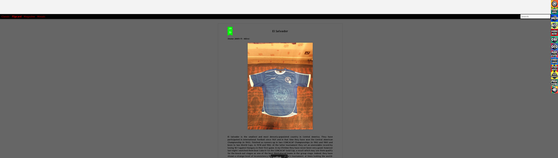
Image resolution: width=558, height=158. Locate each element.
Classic (5, 16)
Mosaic (41, 16)
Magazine (29, 16)
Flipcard (17, 16)
